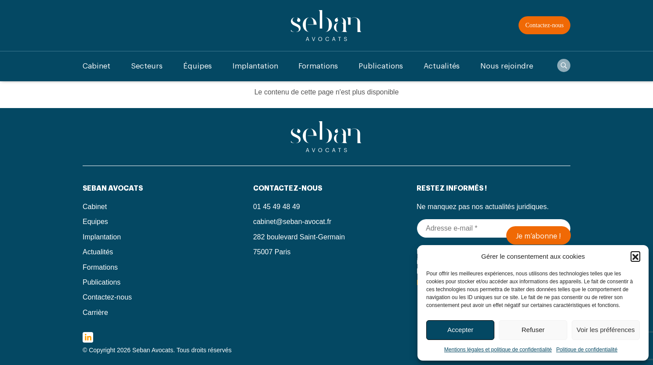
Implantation (255, 66)
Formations (318, 66)
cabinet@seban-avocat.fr (292, 221)
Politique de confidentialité (586, 350)
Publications (381, 66)
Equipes (95, 221)
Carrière (95, 312)
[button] (635, 256)
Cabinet (96, 66)
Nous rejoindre (506, 66)
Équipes (197, 66)
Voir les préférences (606, 329)
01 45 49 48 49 (276, 206)
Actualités (442, 66)
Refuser (533, 329)
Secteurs (147, 66)
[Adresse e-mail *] (493, 228)
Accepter (460, 329)
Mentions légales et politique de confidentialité (498, 350)
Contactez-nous (545, 25)
